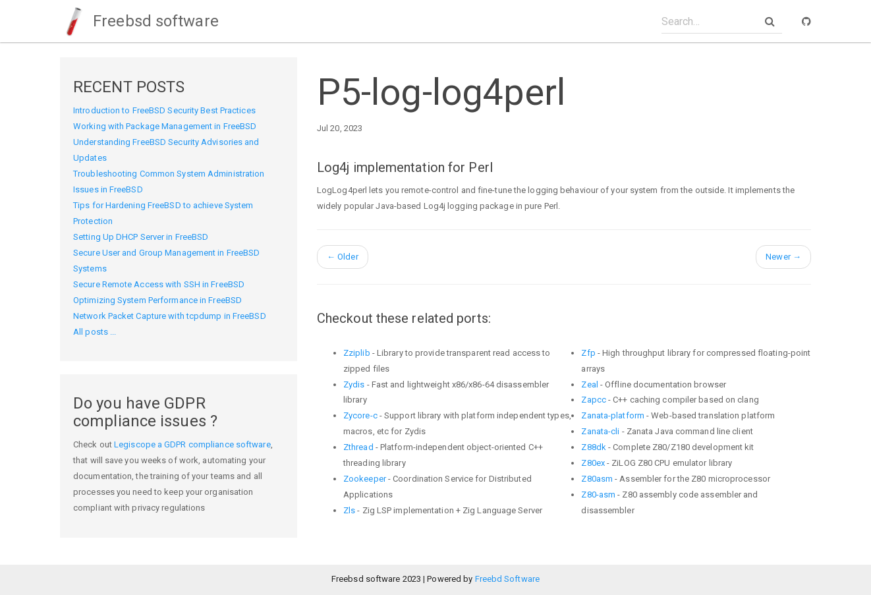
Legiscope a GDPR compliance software (192, 444)
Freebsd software (139, 21)
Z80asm (597, 479)
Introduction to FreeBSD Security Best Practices (164, 110)
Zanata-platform (612, 415)
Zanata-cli (600, 431)
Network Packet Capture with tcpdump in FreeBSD (169, 316)
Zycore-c (360, 415)
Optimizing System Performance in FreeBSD (157, 300)
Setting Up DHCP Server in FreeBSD (140, 237)
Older (342, 257)
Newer (783, 257)
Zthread (358, 447)
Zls (349, 510)
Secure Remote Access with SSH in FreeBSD (158, 284)
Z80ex (593, 463)
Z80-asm (598, 494)
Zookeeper (364, 479)
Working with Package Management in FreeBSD (164, 126)
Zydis (354, 384)
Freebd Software (507, 579)
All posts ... (94, 332)
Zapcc (593, 400)
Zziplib (356, 353)
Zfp (588, 353)
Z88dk (593, 447)
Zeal (589, 384)
